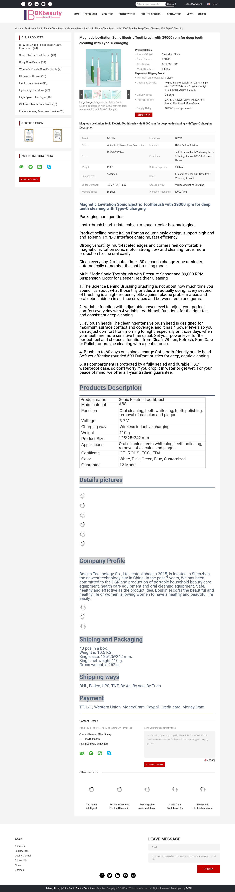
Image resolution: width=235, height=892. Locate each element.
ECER (189, 888)
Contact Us (174, 14)
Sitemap (19, 870)
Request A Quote (193, 4)
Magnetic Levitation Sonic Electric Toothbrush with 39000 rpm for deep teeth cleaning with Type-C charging (103, 106)
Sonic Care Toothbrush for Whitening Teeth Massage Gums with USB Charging (175, 806)
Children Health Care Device (36, 104)
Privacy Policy (53, 888)
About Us (107, 14)
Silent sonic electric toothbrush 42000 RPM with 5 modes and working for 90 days (203, 806)
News (189, 14)
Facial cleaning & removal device (39, 111)
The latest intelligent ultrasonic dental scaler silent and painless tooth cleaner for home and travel (91, 806)
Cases (202, 14)
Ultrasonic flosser (30, 76)
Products (91, 14)
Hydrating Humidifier (31, 90)
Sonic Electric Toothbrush (50, 28)
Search (170, 4)
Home (76, 14)
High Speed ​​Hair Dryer (32, 97)
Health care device (30, 83)
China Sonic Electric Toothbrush (79, 888)
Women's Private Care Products (38, 69)
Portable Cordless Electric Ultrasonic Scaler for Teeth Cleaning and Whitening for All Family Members (119, 806)
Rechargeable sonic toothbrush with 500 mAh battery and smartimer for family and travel (147, 806)
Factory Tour (127, 14)
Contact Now (144, 115)
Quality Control (151, 14)
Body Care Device (30, 62)
